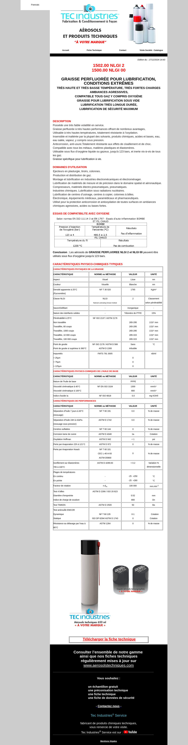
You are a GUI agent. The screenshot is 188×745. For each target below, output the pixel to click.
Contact (122, 50)
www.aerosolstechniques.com (108, 665)
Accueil (65, 50)
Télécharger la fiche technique (109, 639)
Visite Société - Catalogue (151, 50)
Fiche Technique (94, 50)
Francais (35, 5)
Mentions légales (108, 741)
